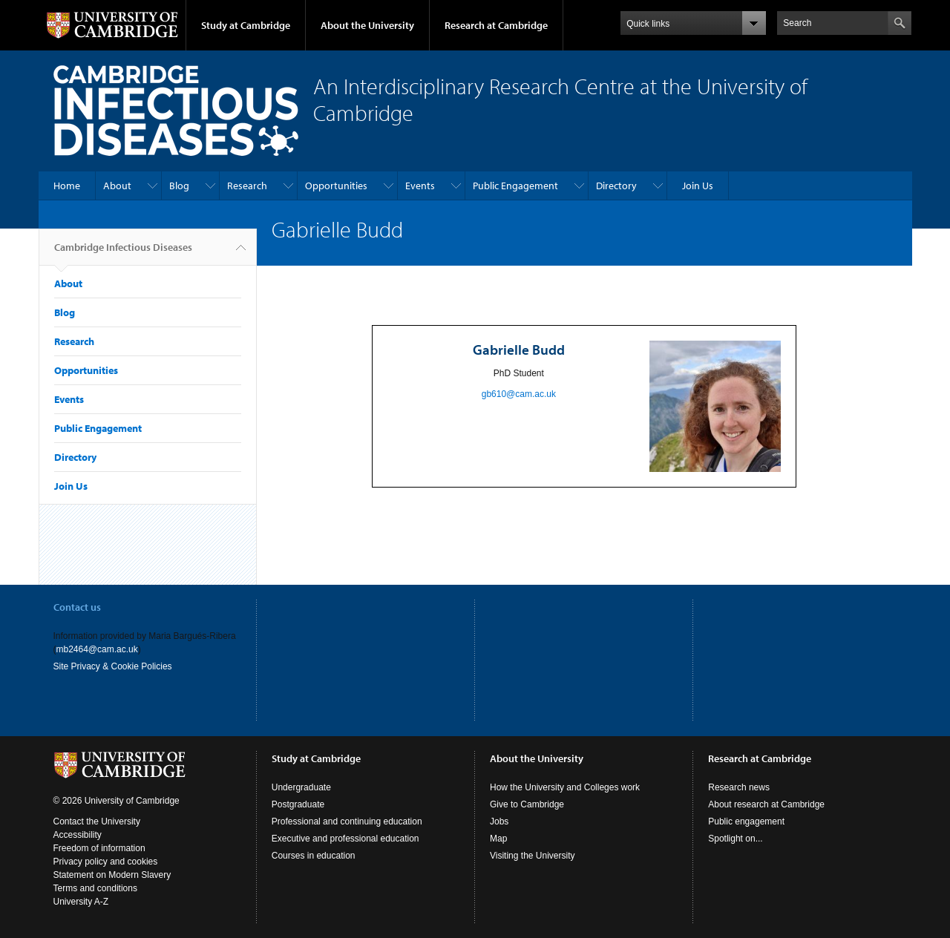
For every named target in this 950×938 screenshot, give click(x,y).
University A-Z (81, 901)
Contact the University (96, 821)
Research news (739, 787)
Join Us (697, 185)
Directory (616, 185)
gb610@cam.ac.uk (519, 394)
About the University (367, 25)
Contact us (77, 607)
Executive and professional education (345, 838)
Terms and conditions (95, 888)
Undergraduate (301, 787)
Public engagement (746, 821)
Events (420, 185)
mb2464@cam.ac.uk (97, 649)
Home (66, 185)
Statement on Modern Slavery (112, 875)
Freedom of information (99, 848)
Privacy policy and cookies (105, 861)
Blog (179, 185)
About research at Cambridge (766, 804)
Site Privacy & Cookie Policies (112, 666)
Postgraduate (298, 804)
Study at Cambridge (245, 25)
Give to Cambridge (527, 804)
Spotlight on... (735, 838)
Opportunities (336, 185)
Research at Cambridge (496, 25)
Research (247, 185)
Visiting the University (532, 855)
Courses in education (314, 855)
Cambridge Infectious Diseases (123, 253)
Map (498, 838)
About (117, 185)
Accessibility (77, 835)
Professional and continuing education (347, 821)
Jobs (499, 821)
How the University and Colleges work (565, 787)
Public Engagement (515, 185)
